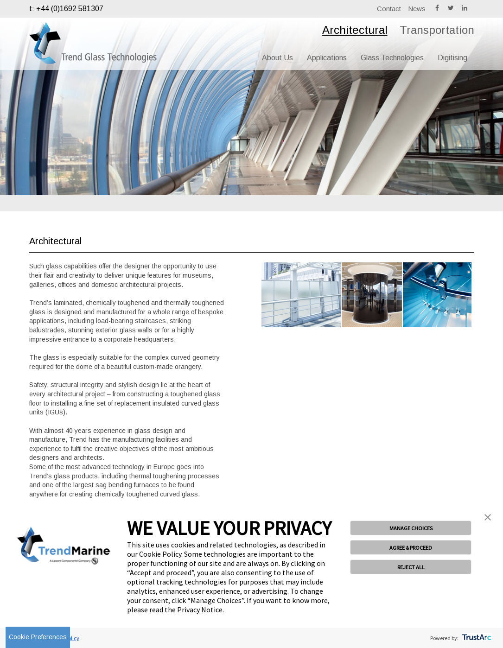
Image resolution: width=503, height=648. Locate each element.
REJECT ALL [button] (411, 567)
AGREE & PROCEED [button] (410, 547)
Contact (389, 9)
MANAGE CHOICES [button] (411, 528)
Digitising (452, 58)
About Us (277, 58)
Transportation (437, 30)
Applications (327, 58)
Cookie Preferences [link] (38, 637)
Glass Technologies (392, 58)
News (417, 9)
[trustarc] (475, 638)
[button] (487, 518)
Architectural (355, 30)
